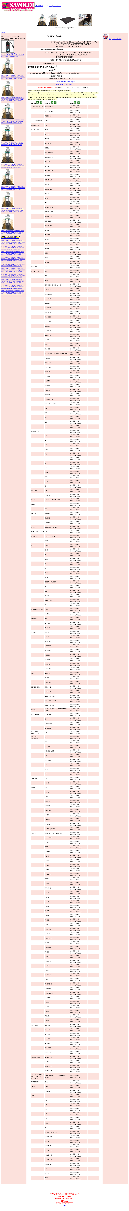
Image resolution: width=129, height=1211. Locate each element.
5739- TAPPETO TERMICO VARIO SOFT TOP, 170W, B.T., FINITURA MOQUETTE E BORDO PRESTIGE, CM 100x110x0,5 (13, 166)
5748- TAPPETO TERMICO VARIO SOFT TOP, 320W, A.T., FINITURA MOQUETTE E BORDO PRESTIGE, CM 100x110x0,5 (13, 242)
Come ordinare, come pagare (65, 81)
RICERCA (39, 6)
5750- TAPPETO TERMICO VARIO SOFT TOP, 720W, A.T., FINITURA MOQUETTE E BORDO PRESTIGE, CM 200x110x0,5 (13, 270)
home (3, 32)
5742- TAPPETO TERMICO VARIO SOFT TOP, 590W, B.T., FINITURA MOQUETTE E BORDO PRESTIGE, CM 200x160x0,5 (13, 259)
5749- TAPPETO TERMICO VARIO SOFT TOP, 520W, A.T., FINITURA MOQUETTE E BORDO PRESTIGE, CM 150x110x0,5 (13, 253)
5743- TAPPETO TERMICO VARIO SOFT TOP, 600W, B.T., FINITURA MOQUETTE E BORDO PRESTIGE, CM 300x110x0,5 (13, 264)
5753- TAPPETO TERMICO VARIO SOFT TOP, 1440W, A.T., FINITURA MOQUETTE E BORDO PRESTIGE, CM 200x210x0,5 (13, 121)
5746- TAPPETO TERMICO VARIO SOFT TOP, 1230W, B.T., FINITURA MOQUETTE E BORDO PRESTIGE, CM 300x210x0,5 (13, 99)
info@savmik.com (55, 6)
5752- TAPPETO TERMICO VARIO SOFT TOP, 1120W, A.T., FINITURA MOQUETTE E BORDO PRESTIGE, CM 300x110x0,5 (13, 77)
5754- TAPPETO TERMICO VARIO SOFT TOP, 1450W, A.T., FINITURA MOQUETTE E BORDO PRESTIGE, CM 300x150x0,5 (13, 143)
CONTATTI (64, 1205)
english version (112, 39)
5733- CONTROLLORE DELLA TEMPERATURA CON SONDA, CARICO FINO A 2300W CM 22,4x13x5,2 (12, 55)
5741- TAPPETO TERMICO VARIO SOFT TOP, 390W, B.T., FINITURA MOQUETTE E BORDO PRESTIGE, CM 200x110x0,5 (13, 248)
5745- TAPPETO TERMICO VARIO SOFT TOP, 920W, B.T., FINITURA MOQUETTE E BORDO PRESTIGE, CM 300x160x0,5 (13, 292)
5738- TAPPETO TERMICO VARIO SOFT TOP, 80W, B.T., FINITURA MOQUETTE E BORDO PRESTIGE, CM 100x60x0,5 (12, 281)
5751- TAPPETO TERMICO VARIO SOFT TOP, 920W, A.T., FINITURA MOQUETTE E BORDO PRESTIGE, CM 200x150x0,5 (13, 287)
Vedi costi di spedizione (64, 84)
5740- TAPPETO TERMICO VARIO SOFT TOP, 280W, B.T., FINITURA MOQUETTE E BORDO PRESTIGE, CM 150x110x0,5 (13, 232)
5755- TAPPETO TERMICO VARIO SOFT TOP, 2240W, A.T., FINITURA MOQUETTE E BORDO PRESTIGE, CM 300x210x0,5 (13, 210)
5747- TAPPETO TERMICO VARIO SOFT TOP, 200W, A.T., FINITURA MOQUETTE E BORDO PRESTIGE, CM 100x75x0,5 (13, 188)
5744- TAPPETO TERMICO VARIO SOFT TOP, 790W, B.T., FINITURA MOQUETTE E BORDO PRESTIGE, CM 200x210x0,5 (13, 275)
